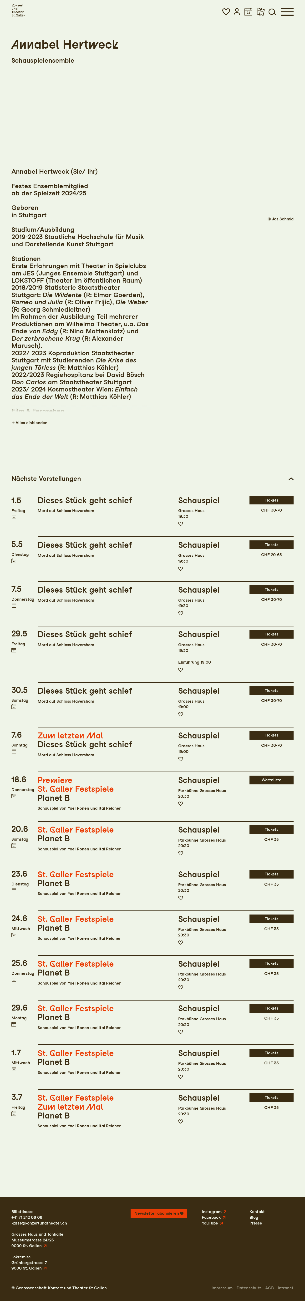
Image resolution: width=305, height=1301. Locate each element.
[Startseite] (18, 10)
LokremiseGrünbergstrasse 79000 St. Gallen (29, 1263)
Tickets (271, 500)
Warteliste (271, 780)
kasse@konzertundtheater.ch (39, 1223)
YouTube (210, 1223)
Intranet (286, 1288)
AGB (269, 1288)
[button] (226, 11)
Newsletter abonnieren (156, 1213)
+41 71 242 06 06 (26, 1217)
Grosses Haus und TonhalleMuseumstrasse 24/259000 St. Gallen (37, 1240)
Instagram (212, 1211)
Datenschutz (249, 1288)
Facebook (211, 1217)
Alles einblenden (31, 422)
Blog (253, 1217)
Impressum (222, 1288)
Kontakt (257, 1211)
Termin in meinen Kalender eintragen (13, 517)
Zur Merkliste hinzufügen (180, 523)
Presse (255, 1223)
